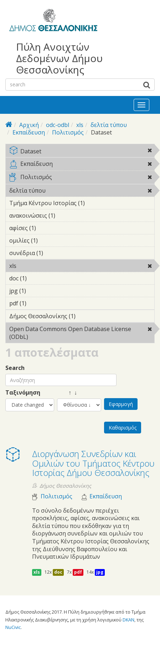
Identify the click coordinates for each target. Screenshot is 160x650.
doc (58, 572)
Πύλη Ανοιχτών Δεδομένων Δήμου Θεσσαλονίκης (59, 58)
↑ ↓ (67, 392)
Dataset (81, 151)
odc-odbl (57, 125)
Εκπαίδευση (28, 132)
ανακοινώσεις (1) (66, 215)
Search (15, 368)
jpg (99, 572)
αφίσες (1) (47, 228)
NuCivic (13, 627)
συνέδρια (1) (54, 253)
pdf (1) (37, 303)
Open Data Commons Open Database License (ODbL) (81, 334)
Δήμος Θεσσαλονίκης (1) (81, 317)
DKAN (128, 619)
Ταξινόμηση (22, 392)
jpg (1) (37, 291)
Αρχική (29, 125)
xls (79, 125)
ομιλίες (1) (48, 240)
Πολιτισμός (68, 132)
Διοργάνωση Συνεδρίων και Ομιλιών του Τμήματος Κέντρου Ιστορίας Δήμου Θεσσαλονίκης (93, 463)
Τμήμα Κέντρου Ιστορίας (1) (81, 204)
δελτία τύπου (109, 125)
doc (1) (37, 278)
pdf (78, 572)
